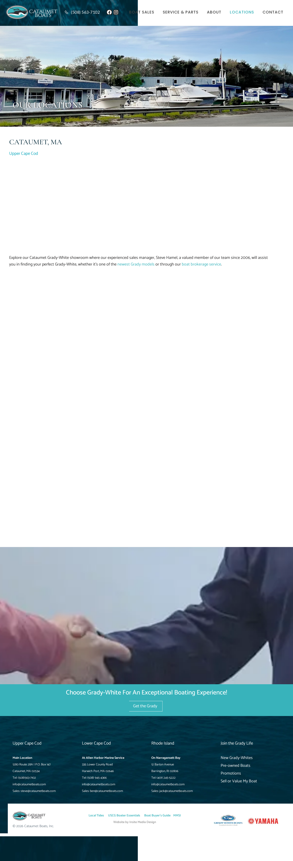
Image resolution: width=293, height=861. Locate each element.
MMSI (177, 815)
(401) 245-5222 (166, 778)
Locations (242, 12)
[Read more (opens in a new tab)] (83, 12)
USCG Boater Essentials (124, 815)
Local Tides (96, 815)
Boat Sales (141, 12)
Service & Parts (180, 12)
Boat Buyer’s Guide (157, 815)
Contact (273, 12)
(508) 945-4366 (97, 778)
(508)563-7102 (27, 778)
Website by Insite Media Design (134, 822)
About (214, 12)
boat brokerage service (201, 264)
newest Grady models (136, 264)
